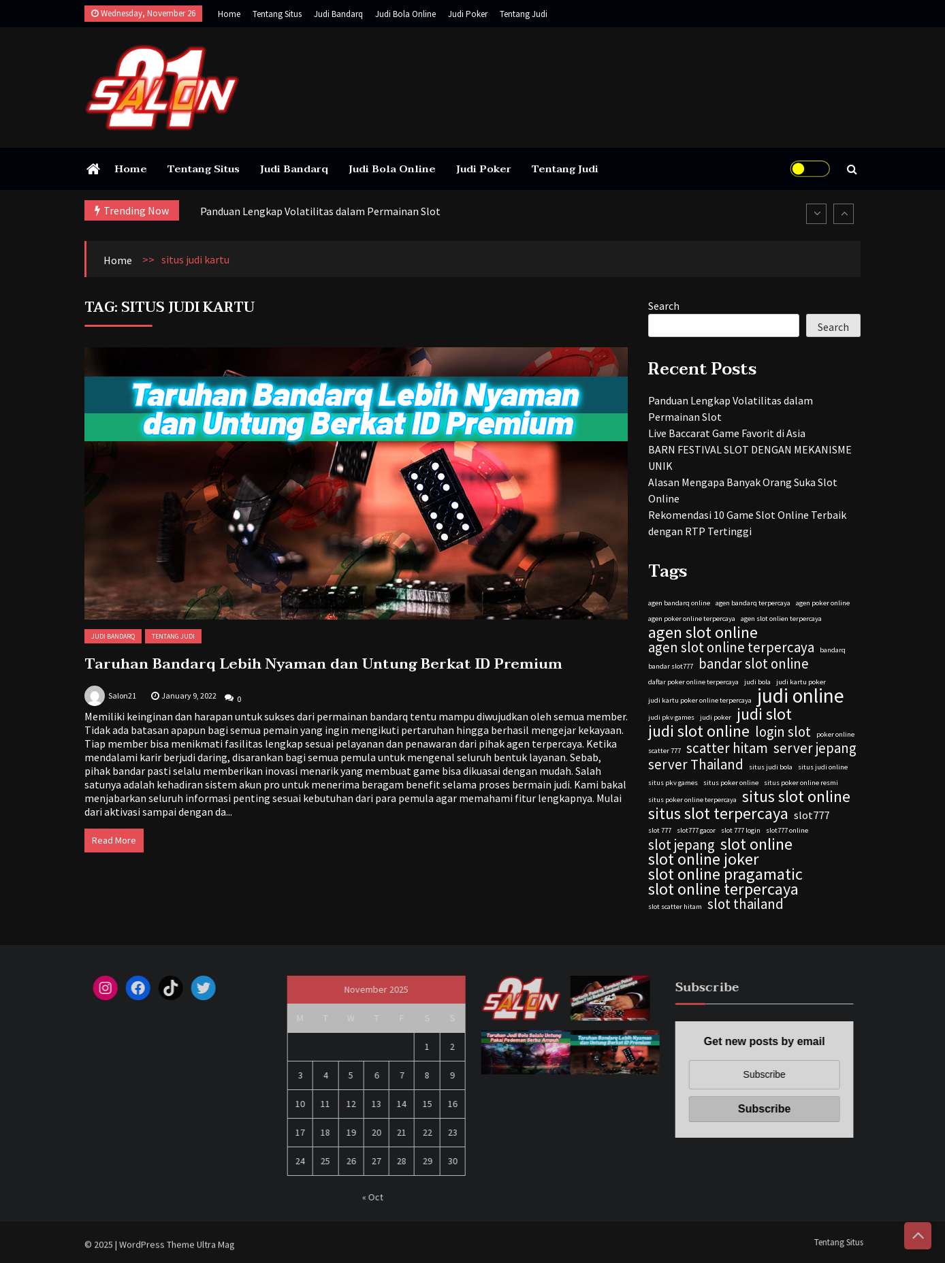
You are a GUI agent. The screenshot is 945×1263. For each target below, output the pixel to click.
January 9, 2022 (189, 695)
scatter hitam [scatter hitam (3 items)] (727, 748)
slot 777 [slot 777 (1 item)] (659, 830)
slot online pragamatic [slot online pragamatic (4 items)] (725, 874)
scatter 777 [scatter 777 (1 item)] (664, 750)
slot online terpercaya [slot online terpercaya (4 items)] (723, 889)
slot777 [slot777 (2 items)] (811, 815)
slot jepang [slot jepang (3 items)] (681, 845)
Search (663, 306)
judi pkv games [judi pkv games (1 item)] (671, 717)
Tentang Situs (277, 14)
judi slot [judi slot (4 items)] (764, 714)
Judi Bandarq (338, 14)
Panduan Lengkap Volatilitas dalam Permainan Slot (320, 211)
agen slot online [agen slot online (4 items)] (703, 632)
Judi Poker (467, 14)
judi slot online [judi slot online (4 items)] (699, 731)
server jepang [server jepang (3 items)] (814, 748)
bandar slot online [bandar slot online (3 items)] (754, 664)
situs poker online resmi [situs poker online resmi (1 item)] (801, 782)
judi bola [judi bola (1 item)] (757, 681)
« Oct (377, 1197)
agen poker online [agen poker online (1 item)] (823, 602)
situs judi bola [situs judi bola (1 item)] (770, 767)
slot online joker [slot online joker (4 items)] (703, 859)
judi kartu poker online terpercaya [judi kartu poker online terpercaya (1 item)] (700, 700)
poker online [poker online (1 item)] (835, 734)
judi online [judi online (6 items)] (800, 696)
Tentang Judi (523, 14)
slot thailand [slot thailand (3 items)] (745, 904)
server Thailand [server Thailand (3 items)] (695, 764)
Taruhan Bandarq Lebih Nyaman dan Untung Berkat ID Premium (323, 664)
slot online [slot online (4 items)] (756, 844)
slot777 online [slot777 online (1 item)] (787, 830)
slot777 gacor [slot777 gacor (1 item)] (696, 830)
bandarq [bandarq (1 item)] (833, 649)
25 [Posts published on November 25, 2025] (330, 1161)
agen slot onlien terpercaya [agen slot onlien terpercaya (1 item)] (781, 618)
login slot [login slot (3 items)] (783, 732)
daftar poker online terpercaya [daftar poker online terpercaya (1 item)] (693, 681)
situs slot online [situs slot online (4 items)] (796, 796)
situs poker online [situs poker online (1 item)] (730, 782)
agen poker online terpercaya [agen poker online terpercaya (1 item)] (691, 618)
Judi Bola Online (405, 14)
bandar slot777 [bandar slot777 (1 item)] (670, 666)
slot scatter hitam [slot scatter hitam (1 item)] (675, 906)
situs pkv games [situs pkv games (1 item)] (673, 782)
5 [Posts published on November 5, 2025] (355, 1075)
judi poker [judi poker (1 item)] (715, 717)
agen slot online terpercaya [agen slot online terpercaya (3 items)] (731, 647)
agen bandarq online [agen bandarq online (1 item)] (679, 602)
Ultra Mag (216, 1249)
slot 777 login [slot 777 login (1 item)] (740, 830)
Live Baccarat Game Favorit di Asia (726, 433)
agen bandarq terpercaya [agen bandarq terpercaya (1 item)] (753, 602)
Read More (114, 840)
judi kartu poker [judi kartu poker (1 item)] (801, 681)
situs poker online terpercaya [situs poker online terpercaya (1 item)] (692, 799)
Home (229, 14)
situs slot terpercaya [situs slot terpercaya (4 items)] (718, 813)
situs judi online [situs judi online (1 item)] (823, 767)
